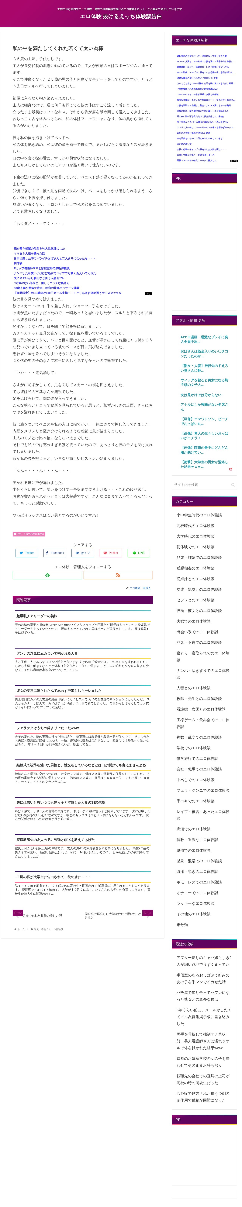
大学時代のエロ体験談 (195, 536)
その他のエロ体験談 (194, 914)
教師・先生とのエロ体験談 (199, 699)
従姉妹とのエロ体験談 (195, 579)
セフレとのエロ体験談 (195, 600)
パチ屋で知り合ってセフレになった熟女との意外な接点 (203, 995)
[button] (233, 485)
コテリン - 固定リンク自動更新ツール (148, 294)
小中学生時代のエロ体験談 (199, 515)
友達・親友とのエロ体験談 (199, 589)
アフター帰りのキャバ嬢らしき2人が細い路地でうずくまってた (204, 961)
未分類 (182, 925)
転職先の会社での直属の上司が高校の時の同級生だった (203, 1079)
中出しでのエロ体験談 (195, 780)
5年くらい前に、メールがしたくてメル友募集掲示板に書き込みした (204, 1017)
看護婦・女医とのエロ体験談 (201, 709)
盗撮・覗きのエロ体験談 (197, 871)
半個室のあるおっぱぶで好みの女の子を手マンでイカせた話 (203, 978)
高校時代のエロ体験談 (195, 526)
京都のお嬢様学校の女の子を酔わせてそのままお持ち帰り (203, 1061)
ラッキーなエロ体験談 (195, 903)
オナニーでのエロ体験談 (197, 893)
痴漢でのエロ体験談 (194, 829)
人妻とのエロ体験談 (194, 688)
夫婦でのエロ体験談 (194, 621)
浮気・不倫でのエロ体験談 (29, 534)
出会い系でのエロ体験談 (197, 632)
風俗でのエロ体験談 (194, 850)
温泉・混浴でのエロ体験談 (199, 861)
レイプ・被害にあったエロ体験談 (203, 815)
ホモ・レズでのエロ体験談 (199, 882)
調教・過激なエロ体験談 (197, 840)
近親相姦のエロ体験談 (195, 568)
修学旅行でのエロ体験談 (197, 758)
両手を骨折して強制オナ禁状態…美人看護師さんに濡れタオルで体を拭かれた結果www (203, 1041)
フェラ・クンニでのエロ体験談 (203, 790)
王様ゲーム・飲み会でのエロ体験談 (203, 723)
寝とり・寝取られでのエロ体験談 (203, 656)
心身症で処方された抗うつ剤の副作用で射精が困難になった (203, 1096)
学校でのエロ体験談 (194, 748)
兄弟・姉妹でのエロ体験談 (199, 557)
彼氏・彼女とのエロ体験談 (199, 611)
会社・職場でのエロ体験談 (199, 769)
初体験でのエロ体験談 (195, 547)
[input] (204, 485)
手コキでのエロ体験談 (195, 801)
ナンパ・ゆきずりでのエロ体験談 (203, 673)
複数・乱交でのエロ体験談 (199, 737)
